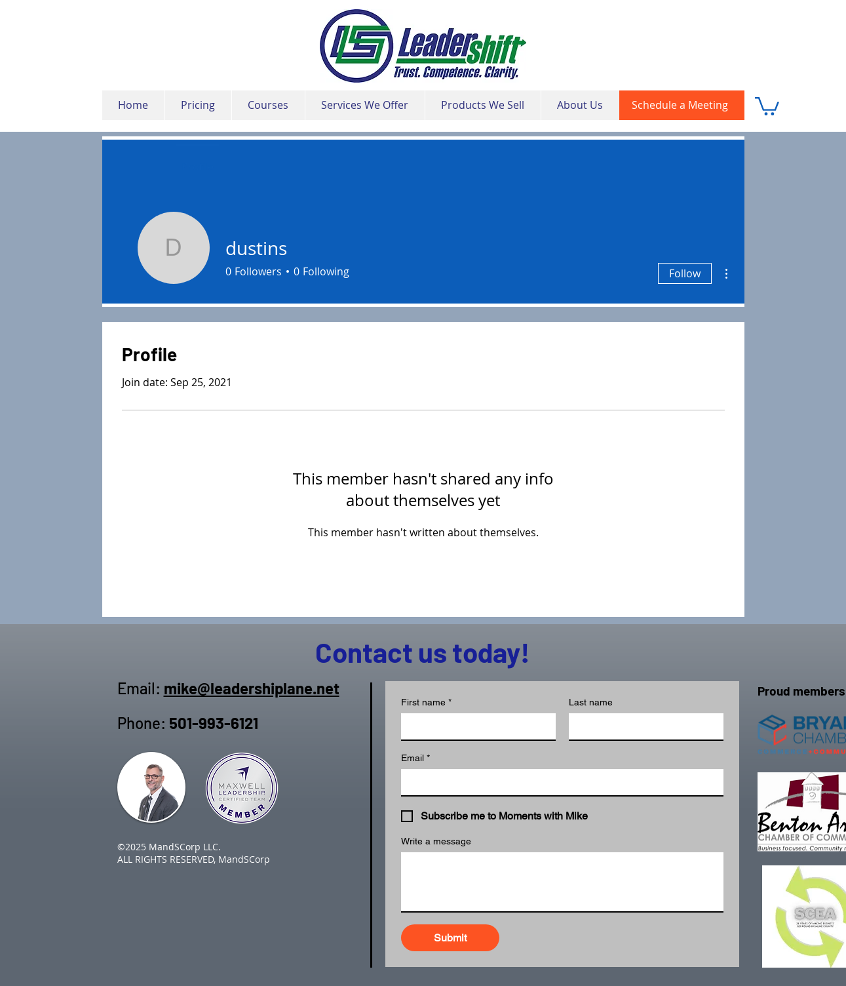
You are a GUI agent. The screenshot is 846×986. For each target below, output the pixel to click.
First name (426, 702)
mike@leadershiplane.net (251, 688)
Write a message (436, 841)
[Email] (558, 782)
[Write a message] (562, 882)
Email (415, 758)
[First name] (474, 726)
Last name (591, 702)
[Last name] (642, 726)
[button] (767, 105)
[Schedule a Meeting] (681, 105)
